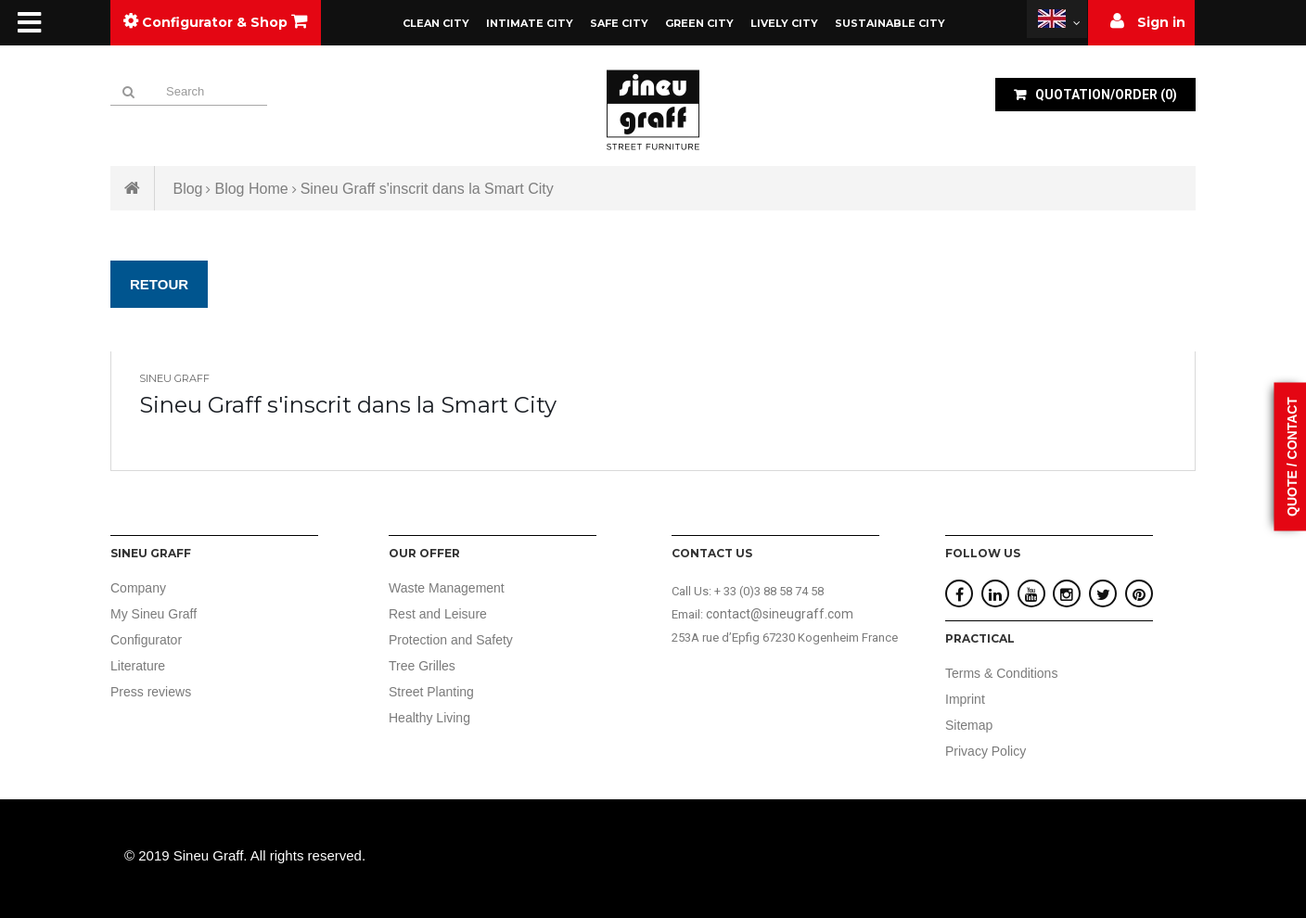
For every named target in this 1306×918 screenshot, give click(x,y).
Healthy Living (429, 717)
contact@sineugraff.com (779, 613)
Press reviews (150, 691)
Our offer (424, 553)
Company (138, 587)
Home (132, 188)
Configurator (146, 639)
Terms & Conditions (1001, 673)
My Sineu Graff (153, 613)
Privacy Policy (985, 751)
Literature (137, 665)
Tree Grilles (422, 665)
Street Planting (431, 691)
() (1104, 94)
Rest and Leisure (438, 613)
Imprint (965, 699)
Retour (159, 284)
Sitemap (968, 725)
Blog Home (251, 189)
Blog (187, 189)
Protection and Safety (451, 639)
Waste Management (447, 587)
